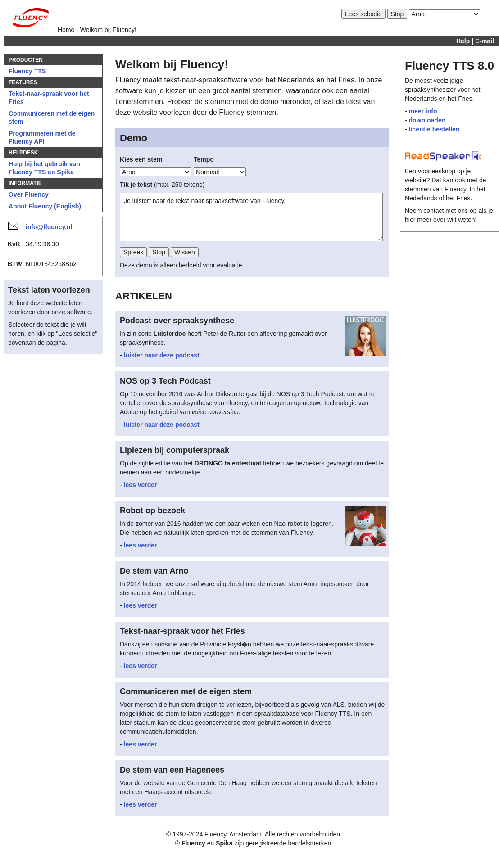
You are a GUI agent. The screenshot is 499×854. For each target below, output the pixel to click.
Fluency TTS (27, 71)
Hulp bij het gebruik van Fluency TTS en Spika (44, 168)
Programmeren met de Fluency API (42, 137)
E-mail (484, 41)
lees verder (140, 484)
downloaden (427, 120)
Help (463, 41)
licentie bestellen (434, 129)
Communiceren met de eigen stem (52, 117)
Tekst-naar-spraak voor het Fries (49, 97)
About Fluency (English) (45, 206)
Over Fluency (29, 194)
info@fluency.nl (49, 226)
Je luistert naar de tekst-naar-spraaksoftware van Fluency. (251, 217)
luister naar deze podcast (162, 355)
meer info (423, 111)
